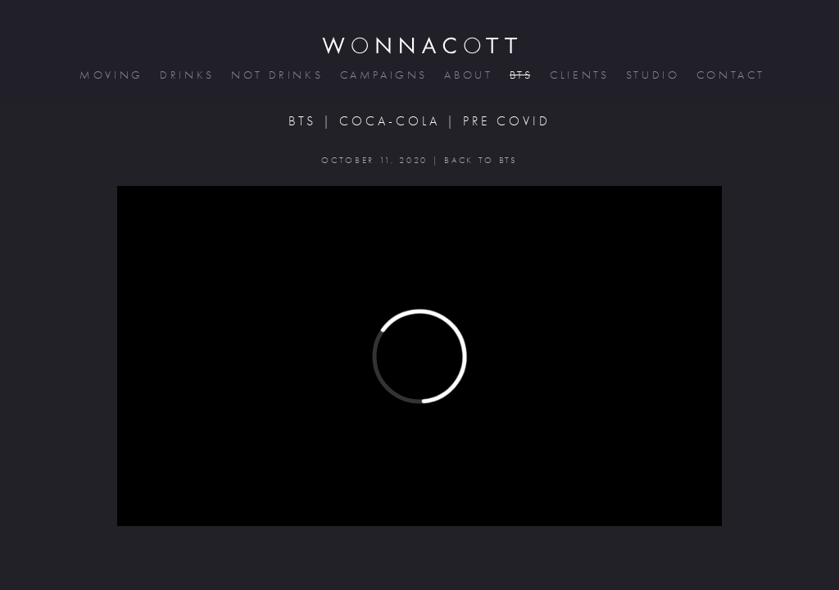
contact (729, 75)
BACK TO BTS (480, 160)
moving (109, 75)
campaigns (382, 75)
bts (520, 75)
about (466, 75)
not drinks (275, 75)
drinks (185, 75)
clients (578, 75)
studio (651, 75)
